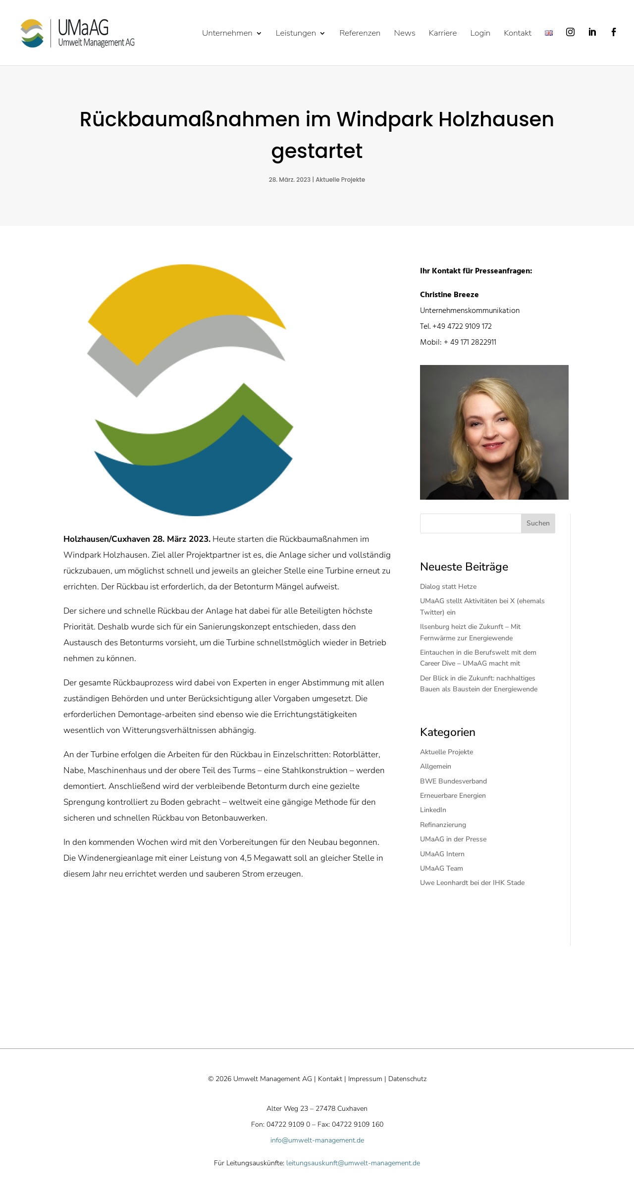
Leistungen (296, 34)
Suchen (538, 523)
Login (480, 34)
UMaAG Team (441, 868)
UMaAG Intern (442, 854)
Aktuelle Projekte (340, 179)
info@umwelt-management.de (317, 1140)
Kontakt (517, 34)
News (404, 34)
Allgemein (435, 766)
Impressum (365, 1079)
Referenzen (359, 34)
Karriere (443, 34)
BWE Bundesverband (453, 781)
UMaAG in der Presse (453, 839)
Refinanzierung (443, 825)
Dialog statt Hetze (450, 586)
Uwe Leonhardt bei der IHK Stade (472, 882)
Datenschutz (407, 1079)
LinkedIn (433, 810)
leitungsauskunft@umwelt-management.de (353, 1163)
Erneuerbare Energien (453, 795)
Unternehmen (227, 34)
